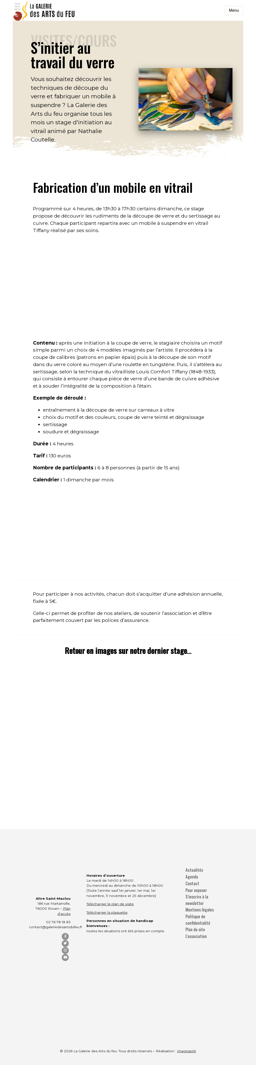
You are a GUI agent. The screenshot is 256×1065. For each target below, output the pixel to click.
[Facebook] (65, 936)
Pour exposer (196, 890)
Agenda (192, 876)
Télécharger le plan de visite (110, 904)
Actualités (194, 870)
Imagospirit (186, 1051)
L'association (196, 936)
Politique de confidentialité (198, 919)
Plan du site (195, 929)
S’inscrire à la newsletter (197, 899)
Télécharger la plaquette (107, 912)
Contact (192, 883)
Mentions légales (200, 909)
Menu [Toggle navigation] (234, 10)
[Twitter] (65, 943)
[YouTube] (65, 957)
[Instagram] (65, 950)
